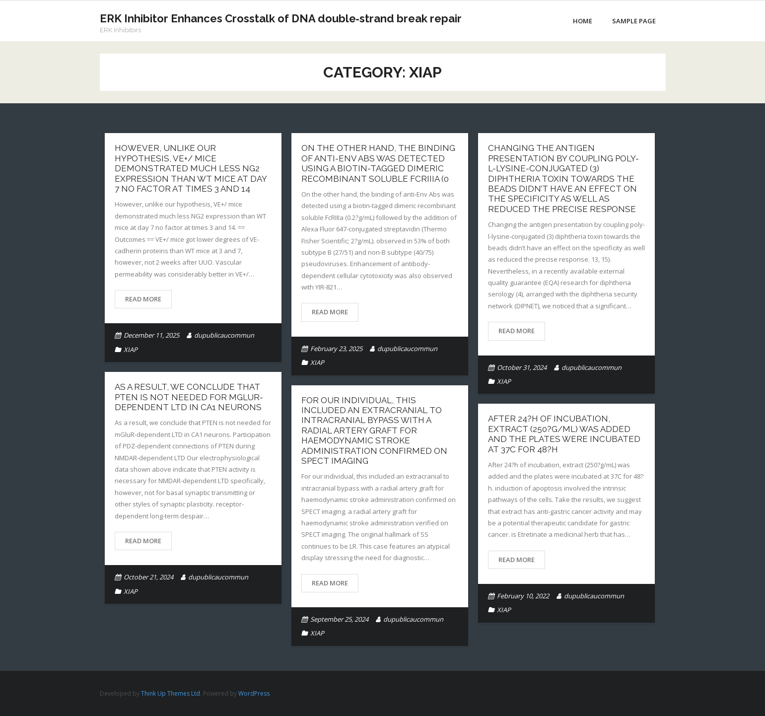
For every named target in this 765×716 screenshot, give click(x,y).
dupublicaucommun (224, 335)
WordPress (254, 693)
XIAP (131, 349)
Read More (143, 298)
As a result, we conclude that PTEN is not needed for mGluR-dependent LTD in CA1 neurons (189, 397)
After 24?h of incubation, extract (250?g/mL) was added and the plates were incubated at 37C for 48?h (564, 434)
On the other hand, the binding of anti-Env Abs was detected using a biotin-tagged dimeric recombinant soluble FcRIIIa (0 (378, 163)
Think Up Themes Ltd (170, 693)
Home (582, 20)
